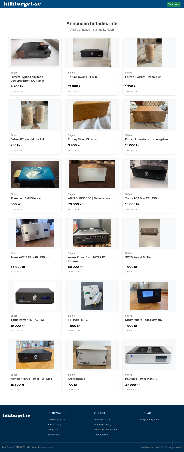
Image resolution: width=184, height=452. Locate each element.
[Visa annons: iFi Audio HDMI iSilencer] (34, 185)
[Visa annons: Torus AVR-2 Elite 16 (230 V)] (34, 246)
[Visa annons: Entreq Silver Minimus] (92, 127)
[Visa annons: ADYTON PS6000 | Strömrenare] (92, 185)
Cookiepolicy (101, 434)
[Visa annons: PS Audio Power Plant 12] (149, 366)
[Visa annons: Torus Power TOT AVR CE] (34, 307)
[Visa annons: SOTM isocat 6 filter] (149, 246)
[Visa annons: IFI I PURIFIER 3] (92, 307)
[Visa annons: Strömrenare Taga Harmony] (149, 307)
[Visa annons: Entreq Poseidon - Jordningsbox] (149, 127)
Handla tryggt (55, 424)
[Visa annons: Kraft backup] (92, 366)
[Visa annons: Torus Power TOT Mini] (92, 66)
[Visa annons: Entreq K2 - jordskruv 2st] (34, 127)
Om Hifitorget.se (56, 419)
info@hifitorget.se (149, 419)
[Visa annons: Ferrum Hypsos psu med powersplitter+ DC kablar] (34, 66)
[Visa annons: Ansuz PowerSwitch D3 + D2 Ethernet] (92, 246)
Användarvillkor (102, 419)
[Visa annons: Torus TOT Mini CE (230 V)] (149, 185)
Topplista (53, 429)
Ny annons (173, 4)
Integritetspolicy (102, 424)
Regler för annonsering (106, 429)
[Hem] (16, 415)
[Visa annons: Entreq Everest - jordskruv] (149, 66)
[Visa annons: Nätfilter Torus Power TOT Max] (34, 366)
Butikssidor (54, 434)
